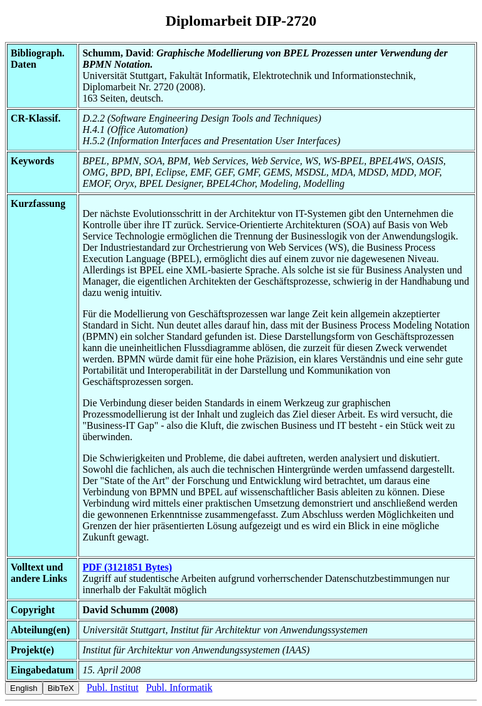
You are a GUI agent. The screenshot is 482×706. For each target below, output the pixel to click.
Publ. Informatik (179, 687)
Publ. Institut (113, 687)
